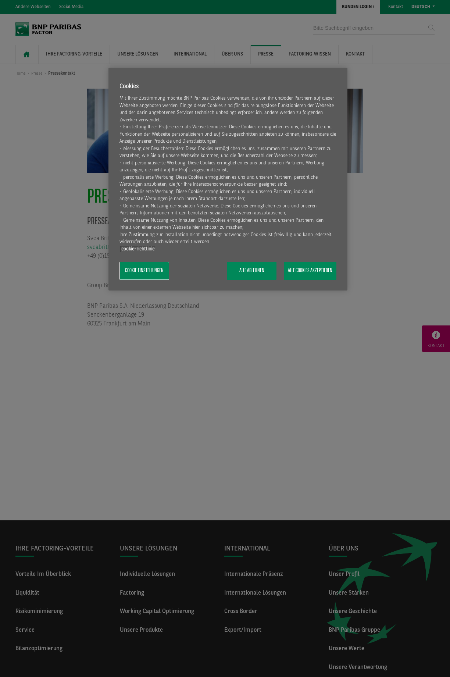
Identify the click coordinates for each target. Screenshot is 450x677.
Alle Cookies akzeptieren (310, 271)
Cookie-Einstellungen (144, 271)
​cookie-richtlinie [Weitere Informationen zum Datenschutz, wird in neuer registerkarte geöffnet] (137, 249)
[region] (227, 179)
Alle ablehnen (251, 271)
